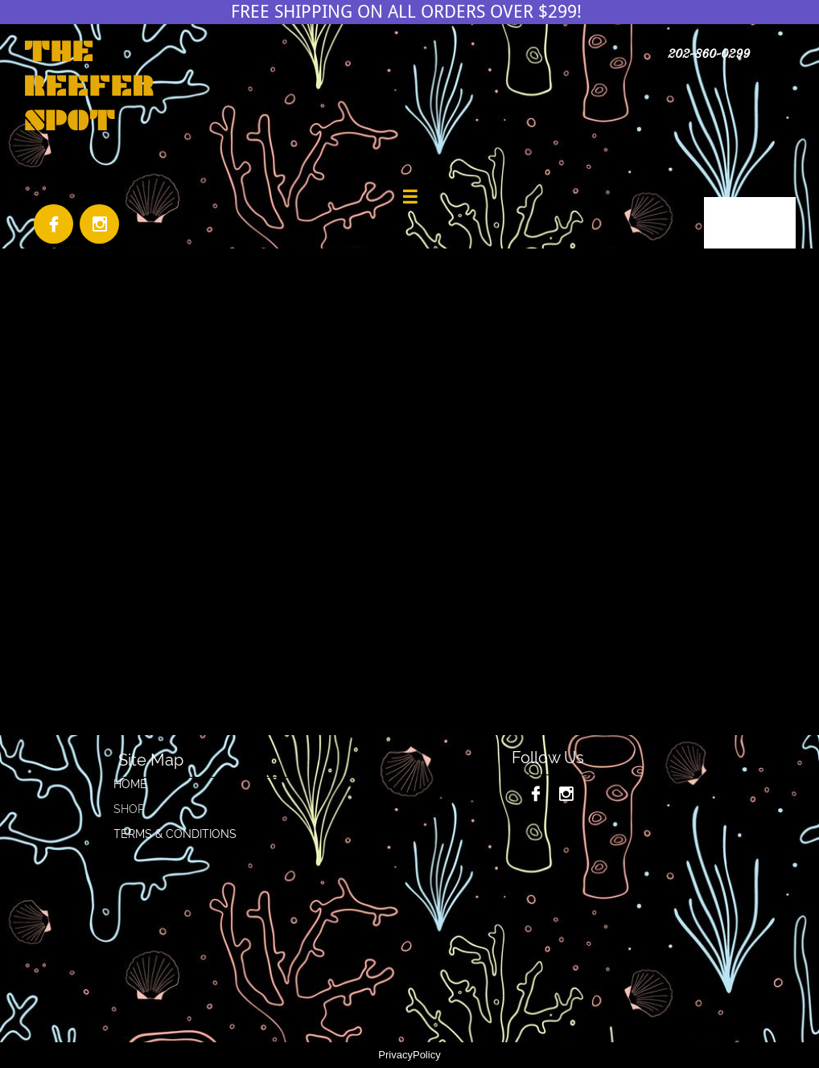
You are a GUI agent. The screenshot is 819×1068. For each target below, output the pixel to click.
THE (58, 51)
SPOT (69, 120)
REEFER (88, 86)
